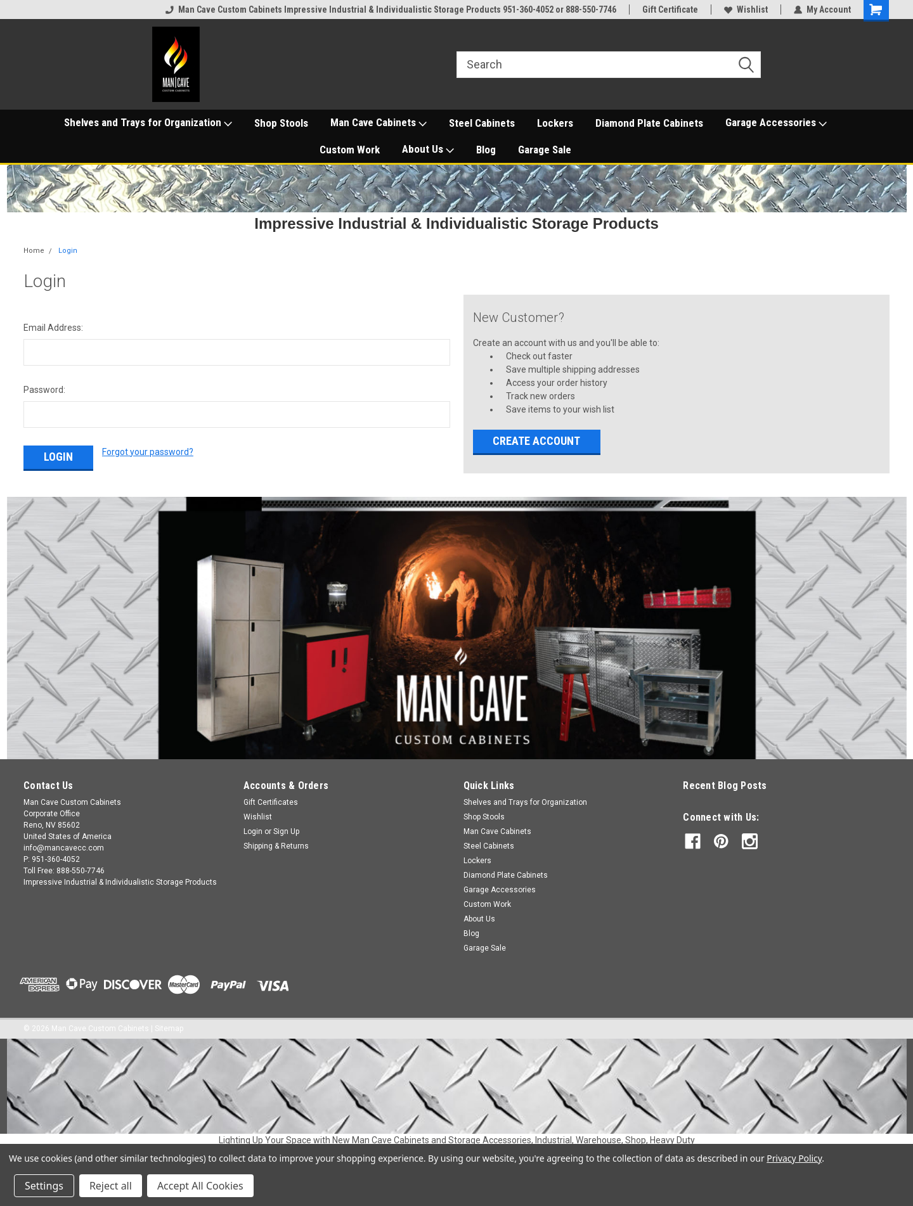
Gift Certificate (670, 9)
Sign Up (286, 831)
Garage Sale (544, 149)
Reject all (110, 1186)
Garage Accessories (776, 123)
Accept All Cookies (200, 1186)
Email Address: (53, 328)
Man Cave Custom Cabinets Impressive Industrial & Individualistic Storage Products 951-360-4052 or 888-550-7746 (390, 9)
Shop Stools (281, 123)
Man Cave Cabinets (378, 123)
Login (67, 251)
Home (33, 251)
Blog (486, 149)
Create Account (536, 440)
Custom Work (350, 149)
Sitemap (169, 1028)
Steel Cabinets (482, 123)
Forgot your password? (147, 452)
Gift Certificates (270, 802)
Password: (44, 390)
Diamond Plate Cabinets (649, 123)
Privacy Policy (794, 1158)
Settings (44, 1186)
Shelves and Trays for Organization (148, 123)
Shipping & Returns (276, 846)
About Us (428, 150)
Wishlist (746, 9)
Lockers (555, 123)
